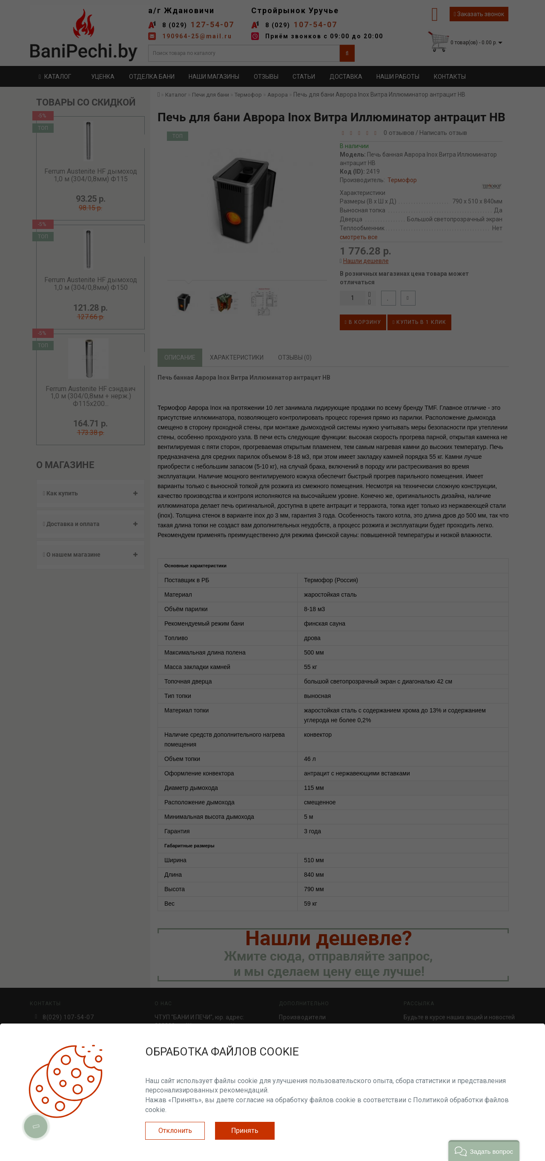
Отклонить (175, 1131)
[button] (483, 1150)
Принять (244, 1131)
